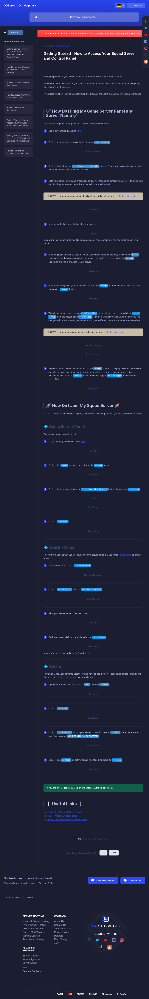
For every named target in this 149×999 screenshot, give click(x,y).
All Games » (29, 948)
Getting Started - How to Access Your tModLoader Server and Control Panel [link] (18, 123)
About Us (59, 921)
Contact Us (60, 925)
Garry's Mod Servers (34, 932)
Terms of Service (63, 928)
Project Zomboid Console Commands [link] (18, 83)
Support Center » (32, 971)
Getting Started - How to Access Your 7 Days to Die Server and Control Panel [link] (19, 138)
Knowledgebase (31, 959)
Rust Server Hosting (33, 939)
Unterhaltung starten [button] (105, 880)
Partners (58, 936)
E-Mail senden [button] (135, 880)
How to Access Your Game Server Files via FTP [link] (19, 96)
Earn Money (60, 939)
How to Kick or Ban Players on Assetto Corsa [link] (18, 152)
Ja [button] (103, 853)
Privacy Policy (61, 932)
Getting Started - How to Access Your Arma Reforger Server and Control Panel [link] (17, 53)
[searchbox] (84, 17)
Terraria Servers (31, 936)
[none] (20, 5)
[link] (13, 32)
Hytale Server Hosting (34, 925)
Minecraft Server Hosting (36, 921)
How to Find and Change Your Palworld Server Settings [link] (18, 69)
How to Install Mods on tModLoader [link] (17, 108)
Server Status (30, 963)
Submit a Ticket (31, 955)
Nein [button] (114, 853)
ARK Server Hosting (33, 928)
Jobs (56, 943)
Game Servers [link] (63, 46)
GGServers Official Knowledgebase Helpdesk (117, 33)
